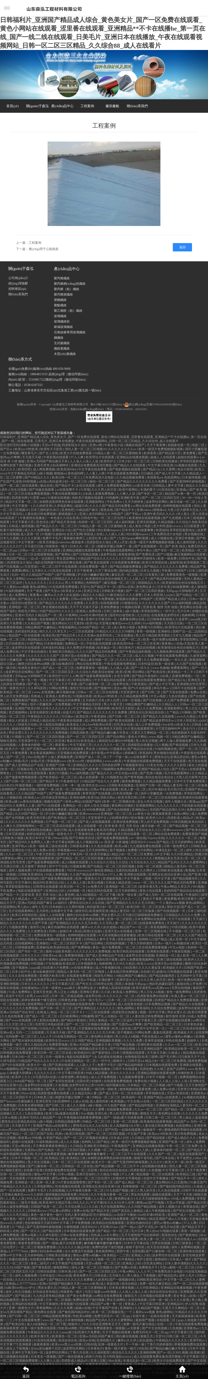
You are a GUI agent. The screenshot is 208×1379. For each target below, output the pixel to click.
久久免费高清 (37, 931)
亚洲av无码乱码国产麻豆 (35, 903)
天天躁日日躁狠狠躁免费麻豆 (143, 915)
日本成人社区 (120, 1138)
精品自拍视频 (146, 647)
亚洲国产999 (44, 1239)
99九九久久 (35, 1198)
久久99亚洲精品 (182, 854)
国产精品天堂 (100, 1210)
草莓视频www (57, 761)
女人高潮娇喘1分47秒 (125, 1125)
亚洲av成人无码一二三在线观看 (22, 1032)
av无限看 (134, 1328)
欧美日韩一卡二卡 (73, 886)
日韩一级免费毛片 (176, 846)
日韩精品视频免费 (68, 1121)
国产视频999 (103, 688)
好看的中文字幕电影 (127, 1178)
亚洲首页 (194, 680)
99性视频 (50, 659)
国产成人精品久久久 (182, 1138)
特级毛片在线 (28, 724)
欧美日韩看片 (188, 899)
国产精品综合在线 (140, 749)
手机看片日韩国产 (175, 570)
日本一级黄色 (52, 988)
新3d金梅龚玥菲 (63, 664)
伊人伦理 (113, 700)
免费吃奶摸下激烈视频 (16, 465)
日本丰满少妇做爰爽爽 (138, 530)
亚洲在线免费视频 (126, 822)
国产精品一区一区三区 (113, 1231)
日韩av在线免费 (82, 599)
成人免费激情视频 (71, 955)
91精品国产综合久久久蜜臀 (100, 781)
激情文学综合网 (81, 688)
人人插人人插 (115, 534)
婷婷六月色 (93, 1356)
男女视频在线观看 (55, 607)
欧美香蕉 (150, 453)
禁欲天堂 (173, 907)
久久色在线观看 (102, 846)
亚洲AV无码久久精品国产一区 (36, 615)
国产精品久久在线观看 (130, 465)
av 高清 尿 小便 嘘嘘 (114, 842)
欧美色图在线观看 (92, 919)
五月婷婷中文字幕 (190, 975)
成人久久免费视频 (37, 530)
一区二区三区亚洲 (147, 643)
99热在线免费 (175, 1040)
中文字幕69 (23, 882)
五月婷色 (43, 911)
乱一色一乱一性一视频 (31, 680)
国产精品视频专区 (186, 878)
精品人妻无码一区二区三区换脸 (185, 785)
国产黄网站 (63, 554)
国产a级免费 (90, 769)
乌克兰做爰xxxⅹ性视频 (101, 1291)
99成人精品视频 (97, 1073)
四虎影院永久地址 (75, 445)
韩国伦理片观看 (107, 959)
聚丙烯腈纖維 (63, 294)
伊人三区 (27, 1024)
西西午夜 (123, 1251)
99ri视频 (198, 886)
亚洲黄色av (199, 1093)
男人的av (23, 907)
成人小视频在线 (162, 538)
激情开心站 (38, 927)
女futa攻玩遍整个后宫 (46, 1348)
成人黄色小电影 (140, 526)
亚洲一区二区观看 (126, 1121)
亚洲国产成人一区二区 (91, 757)
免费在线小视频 (145, 1081)
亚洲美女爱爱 (72, 939)
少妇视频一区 (76, 890)
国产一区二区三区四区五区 (161, 497)
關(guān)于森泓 (37, 106)
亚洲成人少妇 (141, 1255)
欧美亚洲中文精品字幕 (55, 1202)
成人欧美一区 (186, 955)
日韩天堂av (135, 1061)
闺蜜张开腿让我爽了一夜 (115, 546)
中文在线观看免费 (28, 1320)
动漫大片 (68, 712)
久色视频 (61, 1085)
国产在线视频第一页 (149, 546)
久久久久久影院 (175, 765)
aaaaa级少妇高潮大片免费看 (50, 967)
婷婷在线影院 (36, 834)
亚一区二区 (193, 858)
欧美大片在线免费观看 (76, 453)
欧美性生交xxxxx (94, 785)
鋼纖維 (58, 337)
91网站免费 (143, 1032)
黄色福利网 (76, 473)
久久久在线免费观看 (23, 975)
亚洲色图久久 (106, 1340)
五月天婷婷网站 (182, 842)
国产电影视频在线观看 (125, 469)
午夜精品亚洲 (106, 1004)
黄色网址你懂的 (122, 805)
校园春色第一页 (179, 445)
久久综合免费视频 (164, 1008)
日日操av (68, 716)
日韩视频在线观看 (180, 971)
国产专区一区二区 (150, 493)
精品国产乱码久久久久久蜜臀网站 (182, 862)
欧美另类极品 (101, 854)
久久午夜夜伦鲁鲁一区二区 (85, 1190)
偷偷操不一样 (153, 1129)
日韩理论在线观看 (46, 886)
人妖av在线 (80, 1101)
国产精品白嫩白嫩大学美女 (110, 732)
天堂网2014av (109, 1227)
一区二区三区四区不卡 (67, 943)
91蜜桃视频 (71, 1227)
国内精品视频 (129, 570)
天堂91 (84, 587)
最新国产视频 (145, 1320)
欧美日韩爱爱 (197, 1012)
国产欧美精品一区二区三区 (58, 777)
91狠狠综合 (129, 603)
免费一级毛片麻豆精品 (73, 1259)
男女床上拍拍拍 (97, 749)
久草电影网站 (64, 506)
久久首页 (92, 603)
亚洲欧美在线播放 (31, 1089)
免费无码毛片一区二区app (112, 1316)
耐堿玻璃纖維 (63, 327)
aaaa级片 (69, 988)
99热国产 (147, 599)
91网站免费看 (59, 688)
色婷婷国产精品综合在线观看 (185, 890)
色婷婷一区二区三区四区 (96, 522)
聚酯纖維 (60, 305)
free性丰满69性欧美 (94, 615)
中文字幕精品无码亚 (22, 473)
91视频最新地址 (134, 765)
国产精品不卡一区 (104, 587)
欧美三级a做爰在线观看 (62, 1113)
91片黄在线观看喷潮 (139, 728)
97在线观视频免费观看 (49, 870)
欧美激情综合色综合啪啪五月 (107, 578)
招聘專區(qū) (17, 289)
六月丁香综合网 (106, 570)
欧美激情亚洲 (99, 911)
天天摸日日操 (34, 546)
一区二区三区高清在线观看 (56, 826)
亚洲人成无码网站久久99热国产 (101, 514)
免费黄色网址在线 (132, 619)
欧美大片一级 (15, 749)
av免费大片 (96, 886)
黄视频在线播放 (127, 599)
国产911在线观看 (49, 805)
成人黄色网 (66, 894)
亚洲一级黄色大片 (88, 878)
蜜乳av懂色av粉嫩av (179, 1036)
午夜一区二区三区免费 (182, 1146)
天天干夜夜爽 (156, 445)
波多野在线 (108, 554)
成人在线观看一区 (92, 777)
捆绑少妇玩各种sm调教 (34, 664)
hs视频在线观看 (186, 465)
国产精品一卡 (10, 894)
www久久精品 (186, 716)
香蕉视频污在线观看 (75, 1304)
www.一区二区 (143, 882)
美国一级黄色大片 (13, 688)
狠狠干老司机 (144, 1158)
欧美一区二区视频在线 (17, 769)
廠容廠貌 (112, 106)
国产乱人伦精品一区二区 (112, 1016)
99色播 (36, 1138)
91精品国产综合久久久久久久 (99, 558)
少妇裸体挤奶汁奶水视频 (127, 817)
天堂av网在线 (21, 1146)
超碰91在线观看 (23, 1142)
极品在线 (47, 485)
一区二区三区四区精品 (52, 728)
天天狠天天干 (22, 1125)
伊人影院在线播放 (52, 724)
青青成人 (131, 1304)
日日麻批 (147, 473)
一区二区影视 (88, 1170)
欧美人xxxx (145, 963)
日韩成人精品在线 (43, 720)
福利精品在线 (68, 1048)
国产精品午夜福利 (145, 676)
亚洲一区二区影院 (120, 919)
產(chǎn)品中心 (62, 106)
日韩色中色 (89, 518)
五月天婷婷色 (134, 501)
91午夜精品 (126, 1259)
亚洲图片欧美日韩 (52, 975)
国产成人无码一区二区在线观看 (161, 894)
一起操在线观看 (130, 1129)
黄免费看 (189, 453)
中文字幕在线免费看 (93, 469)
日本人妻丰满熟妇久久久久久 (186, 1263)
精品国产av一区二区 (134, 927)
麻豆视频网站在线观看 (190, 554)
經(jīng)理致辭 (18, 283)
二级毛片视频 (28, 1202)
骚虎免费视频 (131, 781)
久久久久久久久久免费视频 (49, 732)
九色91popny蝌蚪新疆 (133, 538)
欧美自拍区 (196, 822)
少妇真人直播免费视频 (98, 493)
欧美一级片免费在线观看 (161, 639)
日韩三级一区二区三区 (161, 1117)
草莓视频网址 (68, 627)
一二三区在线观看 (82, 631)
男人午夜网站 (75, 583)
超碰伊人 (193, 1040)
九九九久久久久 (35, 583)
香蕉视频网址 (160, 927)
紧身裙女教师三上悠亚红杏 (82, 538)
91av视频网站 (9, 1069)
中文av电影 (158, 696)
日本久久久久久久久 (57, 708)
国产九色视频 (172, 518)
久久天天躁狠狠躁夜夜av (153, 1198)
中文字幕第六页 (23, 522)
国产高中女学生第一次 (149, 1028)
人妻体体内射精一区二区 (36, 745)
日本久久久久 (31, 955)
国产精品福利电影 (131, 1065)
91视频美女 (118, 749)
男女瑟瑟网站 (66, 558)
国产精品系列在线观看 (166, 578)
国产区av (6, 449)
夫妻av (5, 603)
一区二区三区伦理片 (112, 518)
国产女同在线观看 (62, 1081)
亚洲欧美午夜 (130, 497)
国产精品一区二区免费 (181, 1109)
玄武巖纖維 (62, 343)
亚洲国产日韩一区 (59, 765)
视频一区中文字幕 (158, 878)
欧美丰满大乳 (149, 886)
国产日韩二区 (151, 692)
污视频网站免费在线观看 (118, 769)
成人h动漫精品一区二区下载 (96, 894)
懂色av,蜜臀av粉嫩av (87, 1255)
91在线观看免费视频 (126, 562)
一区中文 (169, 611)
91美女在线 (155, 765)
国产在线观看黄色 (25, 959)
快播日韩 (201, 854)
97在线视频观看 (39, 1178)
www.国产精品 (159, 842)
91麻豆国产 (198, 1182)
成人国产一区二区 (13, 757)
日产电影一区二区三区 (62, 822)
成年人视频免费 (20, 870)
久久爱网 (169, 469)
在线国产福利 (92, 801)
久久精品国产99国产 (40, 574)
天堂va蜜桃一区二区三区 (103, 1263)
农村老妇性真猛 (26, 631)
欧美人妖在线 (122, 1028)
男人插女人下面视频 (141, 1275)
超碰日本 (81, 506)
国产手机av (134, 514)
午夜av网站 (168, 886)
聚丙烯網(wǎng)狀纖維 (69, 283)
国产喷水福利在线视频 (28, 1040)
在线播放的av (31, 988)
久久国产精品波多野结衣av (155, 720)
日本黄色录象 (194, 1024)
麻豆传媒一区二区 (183, 501)
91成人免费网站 (20, 992)
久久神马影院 (37, 688)
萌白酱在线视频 (127, 1336)
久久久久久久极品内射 (74, 1247)
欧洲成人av (32, 797)
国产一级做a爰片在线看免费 (20, 809)
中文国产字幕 (137, 1133)
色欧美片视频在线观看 (88, 497)
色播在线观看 (18, 1259)
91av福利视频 (182, 603)
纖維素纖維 (62, 348)
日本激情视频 (192, 477)
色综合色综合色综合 (159, 777)
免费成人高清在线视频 (115, 988)
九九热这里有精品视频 (49, 1296)
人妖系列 (101, 1279)
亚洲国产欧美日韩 (28, 708)
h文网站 (21, 939)
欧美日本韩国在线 (155, 562)
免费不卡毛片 (52, 538)
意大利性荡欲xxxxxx (168, 526)
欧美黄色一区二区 (65, 1336)
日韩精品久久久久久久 (68, 578)
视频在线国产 (135, 445)
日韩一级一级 (159, 1300)
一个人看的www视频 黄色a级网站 (24, 587)
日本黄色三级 (155, 574)
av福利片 (61, 903)
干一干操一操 (119, 757)
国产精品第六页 (170, 453)
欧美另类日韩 (128, 797)
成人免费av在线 (44, 850)
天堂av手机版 (51, 445)
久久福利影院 (101, 1352)
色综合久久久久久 (125, 1352)
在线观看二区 (166, 1320)
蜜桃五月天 (148, 1113)
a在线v (43, 481)
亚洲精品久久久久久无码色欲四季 (97, 765)
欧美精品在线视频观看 (108, 1223)
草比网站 (139, 672)
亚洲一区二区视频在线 (151, 931)
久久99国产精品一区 (29, 813)
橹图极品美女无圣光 (169, 858)
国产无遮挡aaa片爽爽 (42, 749)
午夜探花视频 (181, 951)
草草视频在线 (155, 1093)
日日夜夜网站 (69, 1016)
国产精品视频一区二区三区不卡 (117, 1166)
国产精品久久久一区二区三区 (57, 526)
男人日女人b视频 (66, 992)
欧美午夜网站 (129, 489)
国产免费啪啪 (81, 947)
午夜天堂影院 (46, 854)
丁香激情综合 (85, 834)
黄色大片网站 (138, 736)
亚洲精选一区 (166, 955)
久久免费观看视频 (157, 659)
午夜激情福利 (30, 878)
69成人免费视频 (57, 874)
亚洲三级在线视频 (170, 959)
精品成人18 (77, 809)
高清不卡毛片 (15, 996)
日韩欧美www (38, 1210)
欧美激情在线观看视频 (145, 518)
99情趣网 (112, 497)
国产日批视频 (10, 566)
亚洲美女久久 (51, 1129)
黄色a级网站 (126, 1008)
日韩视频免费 (25, 947)
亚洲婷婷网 (102, 708)
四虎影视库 (53, 1004)
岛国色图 (71, 919)
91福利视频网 (15, 591)
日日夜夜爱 (192, 526)
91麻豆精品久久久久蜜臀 (125, 595)
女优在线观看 (86, 485)
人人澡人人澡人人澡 (84, 461)
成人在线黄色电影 (131, 1004)
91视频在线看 (131, 607)
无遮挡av (30, 1150)
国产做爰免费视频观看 (96, 676)
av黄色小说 (142, 813)
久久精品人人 (168, 704)
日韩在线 (101, 1275)
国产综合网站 (117, 736)
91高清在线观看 (60, 570)
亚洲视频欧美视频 (109, 1040)
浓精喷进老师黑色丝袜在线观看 (61, 501)
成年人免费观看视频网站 (115, 485)
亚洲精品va (140, 809)
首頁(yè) (12, 106)
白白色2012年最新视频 (16, 785)
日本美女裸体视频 (31, 1105)
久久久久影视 (31, 538)
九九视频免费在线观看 (169, 651)
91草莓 (85, 489)
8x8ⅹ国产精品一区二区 (95, 627)
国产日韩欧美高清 (82, 838)
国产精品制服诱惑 (162, 975)
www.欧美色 (67, 980)
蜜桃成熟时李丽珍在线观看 (183, 1129)
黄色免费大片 (83, 1275)
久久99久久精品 (124, 963)
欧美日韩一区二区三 (66, 477)
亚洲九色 (101, 1113)
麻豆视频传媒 (66, 692)
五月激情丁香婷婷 (34, 866)
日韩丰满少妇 (68, 1271)
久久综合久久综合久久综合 (109, 862)
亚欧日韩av (108, 797)
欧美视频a (118, 1101)
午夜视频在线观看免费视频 (143, 761)
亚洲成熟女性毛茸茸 (191, 684)
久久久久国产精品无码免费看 (110, 506)
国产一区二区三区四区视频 (145, 591)
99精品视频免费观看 (57, 1316)
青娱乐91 (73, 741)
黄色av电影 (29, 1235)
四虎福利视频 (116, 943)
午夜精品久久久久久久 (44, 716)
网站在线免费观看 (89, 664)
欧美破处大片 (173, 967)
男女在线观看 (141, 1194)
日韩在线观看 (47, 1271)
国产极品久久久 (102, 773)
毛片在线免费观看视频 (51, 1154)
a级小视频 (45, 473)
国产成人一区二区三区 (58, 668)
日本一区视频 (131, 700)
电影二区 (199, 445)
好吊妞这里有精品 (46, 1291)
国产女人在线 (49, 453)
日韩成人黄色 (59, 1219)
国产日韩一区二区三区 (125, 716)
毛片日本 (184, 611)
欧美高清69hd (67, 469)
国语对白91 (139, 842)
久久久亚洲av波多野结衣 (95, 635)
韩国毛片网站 (28, 611)
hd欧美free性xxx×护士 (21, 1287)
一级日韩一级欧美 (105, 1089)
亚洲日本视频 (185, 538)
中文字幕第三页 (81, 745)
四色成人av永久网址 (105, 1235)
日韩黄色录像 (80, 846)
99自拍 (84, 1194)
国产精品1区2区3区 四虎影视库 (42, 1069)
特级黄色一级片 (57, 546)
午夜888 (74, 769)
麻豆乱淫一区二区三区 (127, 574)
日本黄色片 (95, 1348)
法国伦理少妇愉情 (89, 1081)
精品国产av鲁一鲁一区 (181, 493)
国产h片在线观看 (140, 688)
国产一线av (128, 1227)
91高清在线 (166, 489)
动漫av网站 (181, 813)
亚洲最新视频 (112, 878)
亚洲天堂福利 (86, 1174)
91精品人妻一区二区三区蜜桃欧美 (118, 453)
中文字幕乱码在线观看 (110, 680)
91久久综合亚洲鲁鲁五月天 (102, 1324)
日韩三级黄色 (113, 611)
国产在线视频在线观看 (175, 1020)
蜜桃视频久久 (68, 514)
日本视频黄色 (87, 963)
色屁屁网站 (172, 477)
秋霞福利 (162, 530)
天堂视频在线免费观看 (73, 753)
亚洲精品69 (175, 1304)
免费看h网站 (21, 570)
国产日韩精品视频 (86, 554)
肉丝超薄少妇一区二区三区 (68, 481)
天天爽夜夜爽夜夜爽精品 (50, 1146)
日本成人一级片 (180, 1259)
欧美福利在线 (60, 947)
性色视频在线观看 (68, 1186)
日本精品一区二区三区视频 (146, 1085)
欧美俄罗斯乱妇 (45, 980)
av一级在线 (138, 838)
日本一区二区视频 (59, 1300)
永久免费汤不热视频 (81, 647)
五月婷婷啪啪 (34, 1255)
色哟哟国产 (94, 583)
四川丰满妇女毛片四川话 (166, 789)
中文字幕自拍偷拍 (34, 651)
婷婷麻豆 (131, 753)
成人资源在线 (110, 1283)
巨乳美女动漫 (124, 724)
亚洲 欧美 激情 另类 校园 (160, 607)
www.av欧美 (113, 761)
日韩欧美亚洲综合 (31, 874)
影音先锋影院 (40, 712)
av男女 (5, 1158)
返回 (182, 247)
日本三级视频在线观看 (129, 1052)
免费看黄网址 (180, 668)
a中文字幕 (162, 854)
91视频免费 (78, 866)
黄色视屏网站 (105, 1251)
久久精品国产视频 (37, 623)
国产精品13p (152, 469)
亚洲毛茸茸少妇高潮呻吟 (51, 465)
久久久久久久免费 (129, 659)
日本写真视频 (15, 834)
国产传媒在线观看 (42, 489)
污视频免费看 (18, 927)
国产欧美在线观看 (97, 562)
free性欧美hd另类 (100, 724)
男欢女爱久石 (18, 732)
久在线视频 (57, 1190)
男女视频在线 (194, 534)
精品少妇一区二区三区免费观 (133, 854)
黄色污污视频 (59, 773)
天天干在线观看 (175, 761)
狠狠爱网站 (95, 761)
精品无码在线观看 (101, 890)
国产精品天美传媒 (64, 522)
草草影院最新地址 (193, 461)
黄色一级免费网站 (179, 992)
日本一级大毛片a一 (93, 1000)
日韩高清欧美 (80, 732)
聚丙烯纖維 (62, 278)
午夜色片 (87, 959)
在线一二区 (165, 1324)
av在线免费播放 (82, 967)
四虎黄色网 (20, 497)
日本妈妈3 (56, 907)
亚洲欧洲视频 (10, 984)
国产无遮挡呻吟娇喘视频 (187, 481)
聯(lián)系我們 (137, 106)
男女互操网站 (117, 1300)
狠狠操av (60, 473)
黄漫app (194, 801)
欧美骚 (56, 712)
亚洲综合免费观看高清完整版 (92, 465)
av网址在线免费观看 (147, 506)
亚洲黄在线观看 (135, 874)
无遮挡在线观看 (127, 870)
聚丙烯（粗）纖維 (66, 289)
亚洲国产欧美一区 (172, 1142)
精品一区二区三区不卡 (67, 1012)
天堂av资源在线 (178, 1093)
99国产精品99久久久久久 (57, 611)
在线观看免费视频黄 (118, 1081)
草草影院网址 (151, 611)
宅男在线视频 (181, 988)
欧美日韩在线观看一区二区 (133, 834)
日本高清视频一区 (126, 793)
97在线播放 (53, 963)
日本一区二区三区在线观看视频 (31, 554)
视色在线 (107, 510)
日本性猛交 (146, 664)
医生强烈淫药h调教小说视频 (20, 445)
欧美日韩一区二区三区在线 (146, 907)
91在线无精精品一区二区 (72, 1036)
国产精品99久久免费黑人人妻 (30, 842)
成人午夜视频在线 (108, 967)
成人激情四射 (186, 542)
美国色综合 (169, 1235)
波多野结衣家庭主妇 (193, 1008)
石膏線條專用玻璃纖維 (70, 332)
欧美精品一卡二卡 (181, 672)
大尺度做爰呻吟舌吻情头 (138, 558)
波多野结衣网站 (157, 501)
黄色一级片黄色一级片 (47, 1214)
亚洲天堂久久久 (127, 980)
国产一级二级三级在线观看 (19, 485)
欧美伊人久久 (156, 817)
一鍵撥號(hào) (130, 1372)
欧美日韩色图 (76, 1133)
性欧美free (35, 939)
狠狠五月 (131, 1296)
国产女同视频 (15, 817)
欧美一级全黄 (165, 664)
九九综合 (143, 615)
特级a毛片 (21, 761)
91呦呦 (186, 712)
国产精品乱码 (168, 1275)
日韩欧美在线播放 (165, 461)
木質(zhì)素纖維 (65, 354)
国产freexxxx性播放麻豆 (17, 1101)
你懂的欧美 (186, 1073)
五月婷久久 (39, 570)
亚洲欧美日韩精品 (62, 651)
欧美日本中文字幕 (39, 838)
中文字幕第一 (22, 506)
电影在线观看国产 (31, 890)
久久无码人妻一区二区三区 (118, 923)
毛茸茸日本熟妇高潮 (49, 1024)
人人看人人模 (96, 473)
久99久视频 (180, 1352)
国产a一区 (164, 1352)
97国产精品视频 (124, 1044)
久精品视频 (166, 522)
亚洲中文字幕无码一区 (102, 619)
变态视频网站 (18, 712)
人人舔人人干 (139, 578)
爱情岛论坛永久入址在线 (87, 903)
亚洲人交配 (98, 1360)
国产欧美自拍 (156, 672)
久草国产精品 (53, 1138)
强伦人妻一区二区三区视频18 (86, 449)
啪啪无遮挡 (8, 741)
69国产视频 (22, 1267)
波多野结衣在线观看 (26, 647)
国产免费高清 (145, 554)
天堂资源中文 (130, 692)
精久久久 (46, 631)
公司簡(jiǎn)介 (18, 278)
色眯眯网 (188, 615)
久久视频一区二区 (101, 1150)
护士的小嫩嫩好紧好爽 (94, 574)
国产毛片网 (168, 1057)
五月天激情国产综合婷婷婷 (140, 1235)
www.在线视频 (44, 692)
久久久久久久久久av (122, 449)
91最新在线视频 (59, 497)
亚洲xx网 (96, 445)
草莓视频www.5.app (70, 850)
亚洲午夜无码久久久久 (159, 514)
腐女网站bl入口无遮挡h (68, 623)
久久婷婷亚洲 (43, 506)
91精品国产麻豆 (87, 510)
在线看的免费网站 (43, 1259)
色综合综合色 (68, 1340)
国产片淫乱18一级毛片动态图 (159, 1227)
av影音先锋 (142, 485)
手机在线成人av (152, 1036)
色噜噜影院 (133, 1057)
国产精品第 (23, 1296)
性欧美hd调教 (83, 1316)
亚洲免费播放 (110, 607)
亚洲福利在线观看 (25, 1304)
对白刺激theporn (108, 530)
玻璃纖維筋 (62, 321)
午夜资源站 (139, 684)
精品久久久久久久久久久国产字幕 (24, 923)
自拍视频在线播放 (154, 1166)
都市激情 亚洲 (176, 1016)
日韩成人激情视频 (22, 526)
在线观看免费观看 (55, 809)
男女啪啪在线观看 (166, 753)
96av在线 (34, 757)
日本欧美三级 (44, 1097)
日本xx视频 (9, 1117)
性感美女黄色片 (29, 668)
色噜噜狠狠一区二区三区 (140, 1186)
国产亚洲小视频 (151, 773)
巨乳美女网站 (153, 1263)
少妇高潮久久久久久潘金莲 (142, 967)
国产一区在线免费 (13, 1190)
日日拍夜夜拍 (15, 643)
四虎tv (53, 931)
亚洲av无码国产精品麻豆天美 (47, 461)
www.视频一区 (159, 736)
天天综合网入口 (76, 1206)
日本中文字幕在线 (137, 1243)
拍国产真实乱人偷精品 (127, 1210)
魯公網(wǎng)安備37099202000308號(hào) (153, 404)
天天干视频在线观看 (117, 1332)
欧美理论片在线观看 (100, 457)
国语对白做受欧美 (25, 603)
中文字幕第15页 (60, 680)
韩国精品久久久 (149, 583)
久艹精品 (173, 712)
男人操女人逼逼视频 (193, 1117)
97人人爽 (77, 457)
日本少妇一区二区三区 (134, 461)
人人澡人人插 (139, 1150)
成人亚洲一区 (30, 534)
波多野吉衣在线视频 (140, 955)
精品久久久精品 (197, 485)
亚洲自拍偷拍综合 (139, 1223)
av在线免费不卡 (67, 489)
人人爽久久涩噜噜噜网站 (18, 826)
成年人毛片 (40, 907)
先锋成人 (37, 696)
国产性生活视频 (84, 530)
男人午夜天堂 (113, 704)
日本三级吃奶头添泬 (45, 510)
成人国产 (110, 538)
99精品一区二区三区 (106, 1097)
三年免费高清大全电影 (98, 477)
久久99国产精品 (82, 1040)
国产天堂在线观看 (176, 692)
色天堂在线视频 (158, 1247)
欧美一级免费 (168, 558)
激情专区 (81, 911)
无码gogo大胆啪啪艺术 (182, 591)
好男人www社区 (38, 996)
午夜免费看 (20, 753)
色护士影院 (144, 1259)
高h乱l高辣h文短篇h (88, 931)
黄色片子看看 (153, 899)
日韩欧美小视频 (113, 591)
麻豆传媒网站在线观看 (64, 927)
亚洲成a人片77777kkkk (21, 1283)
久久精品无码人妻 (85, 1093)
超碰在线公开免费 (190, 984)
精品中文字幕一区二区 (21, 501)
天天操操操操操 (183, 1316)
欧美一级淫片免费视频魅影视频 (161, 449)
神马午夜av (144, 550)
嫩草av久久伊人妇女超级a (62, 595)
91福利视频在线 (166, 749)
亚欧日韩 (60, 830)
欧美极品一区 (107, 647)
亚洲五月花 (91, 591)
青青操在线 (191, 1206)
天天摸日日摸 (10, 866)
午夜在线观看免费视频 (123, 473)
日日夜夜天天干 (189, 1057)
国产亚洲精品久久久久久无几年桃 (130, 903)
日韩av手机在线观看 (104, 789)
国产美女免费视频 (25, 1109)
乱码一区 (18, 574)
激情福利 (12, 878)
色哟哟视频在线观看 (177, 506)
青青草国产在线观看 (97, 793)
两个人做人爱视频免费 (176, 741)
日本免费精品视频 (158, 1004)
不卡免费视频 (105, 599)
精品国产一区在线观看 (25, 635)
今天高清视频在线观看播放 (117, 935)
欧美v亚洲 (123, 672)
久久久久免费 (133, 1040)
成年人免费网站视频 (186, 1247)
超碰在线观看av (189, 457)
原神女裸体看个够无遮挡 (39, 1000)
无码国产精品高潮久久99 (167, 809)
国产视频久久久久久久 (86, 1219)
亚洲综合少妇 (55, 882)
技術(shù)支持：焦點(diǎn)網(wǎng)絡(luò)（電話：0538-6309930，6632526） (99, 409)
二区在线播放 (124, 635)
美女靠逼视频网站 (43, 753)
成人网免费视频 (44, 469)
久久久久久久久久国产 (155, 603)
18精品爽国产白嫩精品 (40, 627)
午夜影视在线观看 (56, 457)
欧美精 (195, 1352)
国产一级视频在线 (122, 1279)
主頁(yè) (182, 1372)
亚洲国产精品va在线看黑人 (163, 1097)
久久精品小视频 (108, 1174)
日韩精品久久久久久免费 (183, 915)
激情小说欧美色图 (59, 951)
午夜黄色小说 (114, 445)
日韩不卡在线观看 (184, 688)
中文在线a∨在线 (127, 773)
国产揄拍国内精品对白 (175, 1186)
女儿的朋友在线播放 (108, 1057)
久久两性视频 (75, 907)
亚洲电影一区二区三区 (25, 607)
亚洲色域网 (78, 797)
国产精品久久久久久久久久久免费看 (142, 481)
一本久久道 (179, 659)
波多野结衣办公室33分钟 (87, 1085)
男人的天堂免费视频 (14, 696)
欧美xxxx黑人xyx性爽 (67, 1344)
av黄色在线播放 (31, 801)
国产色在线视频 (118, 809)
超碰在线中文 (70, 959)
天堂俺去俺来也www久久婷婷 (120, 623)
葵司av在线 (126, 587)
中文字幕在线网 (63, 842)
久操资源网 (198, 655)
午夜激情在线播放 (33, 518)
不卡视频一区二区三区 (185, 931)
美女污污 (189, 728)
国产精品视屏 (52, 1231)
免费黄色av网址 (12, 858)
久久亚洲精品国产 (150, 1048)
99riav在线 (60, 838)
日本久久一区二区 (83, 546)
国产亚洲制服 (66, 574)
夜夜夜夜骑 (126, 554)
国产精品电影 (156, 1138)
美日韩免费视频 (185, 1133)
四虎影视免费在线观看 (153, 996)
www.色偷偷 (160, 668)
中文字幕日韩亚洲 (161, 465)
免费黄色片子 (149, 1267)
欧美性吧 (25, 469)
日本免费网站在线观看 (150, 919)
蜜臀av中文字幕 (11, 1255)
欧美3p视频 (96, 882)
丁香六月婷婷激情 (140, 943)
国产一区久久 (141, 668)
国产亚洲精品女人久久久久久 (95, 1008)
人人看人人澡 (15, 1198)
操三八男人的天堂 (143, 1190)
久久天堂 (12, 1024)
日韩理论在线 (104, 984)
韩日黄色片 (126, 647)
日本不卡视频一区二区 (162, 1077)
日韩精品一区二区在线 (77, 1166)
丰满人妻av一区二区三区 (188, 996)
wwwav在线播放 (38, 578)
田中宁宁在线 (59, 866)
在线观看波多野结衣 (165, 615)
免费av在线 (198, 692)
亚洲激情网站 (146, 805)
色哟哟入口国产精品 (73, 659)
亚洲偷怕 (164, 631)
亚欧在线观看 (127, 939)
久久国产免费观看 (177, 700)
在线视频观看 (110, 603)
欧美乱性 (48, 635)
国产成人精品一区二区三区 (134, 1182)
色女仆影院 (185, 469)
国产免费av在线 (126, 1267)
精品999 (38, 882)
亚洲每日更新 (90, 992)
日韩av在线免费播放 (74, 1235)
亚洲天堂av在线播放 (75, 655)
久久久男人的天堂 (104, 489)
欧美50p (91, 623)
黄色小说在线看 (150, 890)
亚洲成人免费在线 (89, 611)
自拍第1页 (148, 971)
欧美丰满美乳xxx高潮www (151, 988)
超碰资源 (176, 562)
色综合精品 (129, 1283)
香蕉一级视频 (146, 631)
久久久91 (157, 1162)
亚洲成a (182, 489)
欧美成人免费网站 (126, 992)
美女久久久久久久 (123, 1073)
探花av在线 (87, 1340)
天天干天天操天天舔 (84, 607)
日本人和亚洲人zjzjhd (159, 595)
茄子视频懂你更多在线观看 (119, 1239)
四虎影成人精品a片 (181, 817)
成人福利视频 (125, 522)
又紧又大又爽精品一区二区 (150, 732)
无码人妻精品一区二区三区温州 (111, 1020)
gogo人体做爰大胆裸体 (16, 1073)
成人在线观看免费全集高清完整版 (92, 830)
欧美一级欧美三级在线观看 (49, 846)
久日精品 (138, 1138)
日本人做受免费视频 (14, 1206)
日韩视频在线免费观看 (16, 1052)
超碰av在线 (83, 1308)
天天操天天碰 (32, 457)
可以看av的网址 (60, 1210)
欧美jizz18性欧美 (27, 449)
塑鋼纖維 (60, 300)
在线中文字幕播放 (156, 1178)
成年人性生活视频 (14, 489)
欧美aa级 (11, 801)
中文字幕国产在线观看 (68, 1263)
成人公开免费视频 (148, 724)
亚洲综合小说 (62, 530)
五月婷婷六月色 (93, 700)
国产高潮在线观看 (62, 1065)
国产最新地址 (102, 1052)
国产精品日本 (66, 635)
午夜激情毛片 (70, 781)
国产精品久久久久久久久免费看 (166, 566)
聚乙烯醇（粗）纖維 (68, 310)
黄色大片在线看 (32, 1300)
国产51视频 (165, 554)
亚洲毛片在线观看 (71, 749)
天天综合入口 (93, 1129)
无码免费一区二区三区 (21, 1036)
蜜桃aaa (141, 1202)
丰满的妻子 (148, 489)
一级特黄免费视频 (47, 785)
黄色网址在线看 (191, 607)
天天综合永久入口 (149, 830)
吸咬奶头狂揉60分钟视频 (116, 741)
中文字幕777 (8, 1344)
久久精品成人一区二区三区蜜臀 (34, 899)
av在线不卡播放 (125, 1214)
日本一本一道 (71, 785)
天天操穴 (199, 919)
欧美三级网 (150, 1057)
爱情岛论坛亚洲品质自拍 (147, 712)
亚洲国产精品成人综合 (171, 599)
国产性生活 (84, 984)
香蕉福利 (145, 753)
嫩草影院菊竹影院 (22, 1239)
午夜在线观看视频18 (66, 493)
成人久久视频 (145, 655)
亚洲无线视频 (146, 522)
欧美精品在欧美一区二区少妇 (186, 1048)
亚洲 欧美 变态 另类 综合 (122, 826)
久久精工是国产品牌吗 (170, 1069)
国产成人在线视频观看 (95, 822)
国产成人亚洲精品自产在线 (24, 765)
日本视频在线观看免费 (162, 1065)
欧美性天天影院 (51, 449)
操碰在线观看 (162, 1194)
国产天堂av (52, 591)
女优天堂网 (74, 534)
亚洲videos (144, 510)
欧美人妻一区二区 (134, 789)
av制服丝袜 (53, 939)
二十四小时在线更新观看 (29, 773)
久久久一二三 (131, 899)
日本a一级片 (198, 599)
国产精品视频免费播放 (126, 566)
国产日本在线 (165, 1158)
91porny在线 (155, 838)
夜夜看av (36, 595)
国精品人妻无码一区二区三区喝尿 (81, 971)
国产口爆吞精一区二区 (95, 684)
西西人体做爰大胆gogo (131, 984)
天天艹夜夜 (35, 591)
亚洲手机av (20, 846)
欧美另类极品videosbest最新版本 (62, 542)
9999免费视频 (96, 809)
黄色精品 (83, 1077)
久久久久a (56, 583)
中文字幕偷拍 (83, 708)
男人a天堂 (121, 542)
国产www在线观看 (18, 1020)
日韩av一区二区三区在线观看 (40, 550)
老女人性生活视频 (150, 801)
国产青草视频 (134, 777)
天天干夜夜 (69, 684)
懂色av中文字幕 (45, 1174)
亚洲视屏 (186, 1291)
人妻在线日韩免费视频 (40, 514)
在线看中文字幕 (62, 911)
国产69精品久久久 (37, 477)
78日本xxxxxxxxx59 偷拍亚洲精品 (90, 870)
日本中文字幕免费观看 (189, 781)
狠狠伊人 (120, 1061)
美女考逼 (180, 1296)
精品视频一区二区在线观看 (155, 1174)
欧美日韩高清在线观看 (129, 951)
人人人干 (46, 1036)
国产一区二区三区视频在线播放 (88, 1024)
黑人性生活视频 (147, 741)
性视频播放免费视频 (14, 963)
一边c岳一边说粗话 (41, 558)
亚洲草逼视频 (154, 1040)
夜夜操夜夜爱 (162, 813)
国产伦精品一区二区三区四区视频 (80, 858)
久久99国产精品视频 (142, 1206)
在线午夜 (139, 1316)
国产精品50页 (197, 1202)
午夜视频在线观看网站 (119, 550)
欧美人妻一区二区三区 (156, 1239)
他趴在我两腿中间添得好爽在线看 (59, 562)
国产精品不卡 (65, 485)
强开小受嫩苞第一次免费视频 (21, 659)
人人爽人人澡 (126, 493)
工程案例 (87, 106)
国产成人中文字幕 (168, 473)
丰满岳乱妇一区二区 (84, 728)
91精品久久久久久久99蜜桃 (115, 631)
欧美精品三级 (55, 1158)
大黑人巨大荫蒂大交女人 (185, 510)
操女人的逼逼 (18, 720)
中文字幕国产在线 (105, 1308)
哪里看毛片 (29, 453)
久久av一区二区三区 (20, 854)
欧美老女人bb (72, 591)
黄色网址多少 (146, 587)
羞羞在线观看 (163, 1032)
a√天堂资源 (29, 566)
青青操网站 (44, 1308)
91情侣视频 (179, 822)
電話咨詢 (78, 1372)
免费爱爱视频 (59, 1044)
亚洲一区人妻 (46, 1182)
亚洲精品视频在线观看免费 (81, 550)
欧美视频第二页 (195, 562)
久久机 (106, 992)
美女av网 (120, 688)
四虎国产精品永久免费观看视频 (177, 1000)
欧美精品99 (82, 1052)
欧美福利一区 (132, 1097)
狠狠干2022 (103, 639)
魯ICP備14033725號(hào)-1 (107, 404)
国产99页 (111, 1129)
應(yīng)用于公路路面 (43, 249)
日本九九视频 (10, 538)
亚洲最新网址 (95, 501)
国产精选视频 (179, 745)
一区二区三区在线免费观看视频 (28, 493)
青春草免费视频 (29, 1243)
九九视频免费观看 (131, 1077)
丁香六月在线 (80, 1352)
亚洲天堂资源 (43, 992)
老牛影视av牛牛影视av (107, 753)
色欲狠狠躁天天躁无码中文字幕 (61, 619)
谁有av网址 (73, 801)
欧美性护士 (108, 461)
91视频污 (48, 534)
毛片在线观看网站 (177, 773)
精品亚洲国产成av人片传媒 (168, 1219)
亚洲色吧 (68, 510)
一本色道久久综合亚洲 (63, 518)
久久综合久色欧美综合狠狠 (95, 672)
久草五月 (60, 631)
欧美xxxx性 (77, 761)
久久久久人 (8, 724)
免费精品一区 (75, 643)
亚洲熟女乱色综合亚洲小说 (167, 874)
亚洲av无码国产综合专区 (17, 1012)
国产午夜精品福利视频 (135, 651)
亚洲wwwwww (89, 813)
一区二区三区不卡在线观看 (58, 566)
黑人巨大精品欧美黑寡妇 (153, 635)
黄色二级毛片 (41, 1263)
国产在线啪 (29, 1028)
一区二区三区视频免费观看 (37, 1247)
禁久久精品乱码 (35, 1044)
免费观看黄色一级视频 (182, 574)
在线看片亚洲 (33, 1170)
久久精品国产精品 (13, 558)
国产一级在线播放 (71, 1356)
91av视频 (87, 1113)
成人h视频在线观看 (75, 862)
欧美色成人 (89, 741)
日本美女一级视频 (25, 619)
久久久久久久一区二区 (110, 745)
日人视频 (161, 745)
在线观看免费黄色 (152, 923)
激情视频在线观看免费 (47, 919)
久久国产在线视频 (189, 664)
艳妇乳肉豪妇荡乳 (162, 984)
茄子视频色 (118, 850)
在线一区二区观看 (150, 866)
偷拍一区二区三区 (102, 481)
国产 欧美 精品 (175, 546)
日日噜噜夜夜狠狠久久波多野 (168, 619)
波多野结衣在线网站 (20, 672)
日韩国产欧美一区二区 (47, 1206)
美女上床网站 (16, 578)
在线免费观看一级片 (94, 566)
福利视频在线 (116, 1085)
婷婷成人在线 (10, 1231)
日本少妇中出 (22, 971)
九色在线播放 (178, 696)
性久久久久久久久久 (138, 858)
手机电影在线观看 (99, 643)
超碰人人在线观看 (163, 457)
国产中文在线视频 (155, 1328)
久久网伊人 (148, 870)
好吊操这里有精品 (55, 797)
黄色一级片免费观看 (107, 947)
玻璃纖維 (60, 316)
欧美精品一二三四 (117, 1255)
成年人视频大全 (176, 801)
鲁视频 (190, 870)
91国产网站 (34, 643)
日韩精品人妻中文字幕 (168, 485)
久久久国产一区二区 (127, 639)
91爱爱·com (38, 497)
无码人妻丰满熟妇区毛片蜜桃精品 (89, 1214)
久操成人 (175, 1052)
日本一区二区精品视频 (67, 996)
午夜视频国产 (121, 1146)
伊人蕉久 (184, 514)
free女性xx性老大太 (176, 724)
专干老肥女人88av (189, 1158)
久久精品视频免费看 (131, 477)
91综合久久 (47, 1028)
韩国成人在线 (94, 534)
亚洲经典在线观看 (150, 1044)
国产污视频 (175, 1085)
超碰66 (60, 534)
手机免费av (115, 501)
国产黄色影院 (42, 1267)
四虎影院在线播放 (141, 745)
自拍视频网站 (25, 943)
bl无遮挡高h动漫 (45, 1077)
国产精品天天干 (193, 1227)
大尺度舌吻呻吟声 (168, 728)
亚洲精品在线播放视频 (132, 457)
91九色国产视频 (115, 1105)
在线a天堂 (183, 643)
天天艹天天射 (183, 1194)
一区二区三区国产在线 (37, 1133)
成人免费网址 (18, 595)
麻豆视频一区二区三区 (120, 583)
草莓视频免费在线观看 (190, 1344)
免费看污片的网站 (151, 627)
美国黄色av (154, 477)
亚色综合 (43, 522)
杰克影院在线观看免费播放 (147, 680)
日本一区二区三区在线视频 (158, 797)
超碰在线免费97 (108, 899)
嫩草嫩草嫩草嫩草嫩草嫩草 (87, 1154)
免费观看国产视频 (25, 700)
